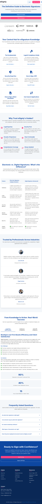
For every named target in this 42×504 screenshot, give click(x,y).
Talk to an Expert (21, 18)
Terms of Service (32, 502)
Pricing (2, 476)
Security (31, 478)
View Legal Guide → (31, 64)
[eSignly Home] (3, 2)
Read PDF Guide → (31, 85)
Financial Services (18, 473)
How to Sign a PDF (33, 473)
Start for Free (36, 2)
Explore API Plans (21, 460)
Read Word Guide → (10, 106)
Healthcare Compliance (22, 329)
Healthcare (17, 475)
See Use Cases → (31, 105)
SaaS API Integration (35, 329)
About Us (3, 473)
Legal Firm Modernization (8, 329)
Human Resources (19, 480)
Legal (16, 478)
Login (29, 2)
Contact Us (3, 478)
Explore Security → (10, 85)
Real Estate (17, 476)
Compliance (31, 480)
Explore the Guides (21, 14)
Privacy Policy (25, 502)
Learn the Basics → (10, 64)
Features (2, 475)
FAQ (30, 482)
